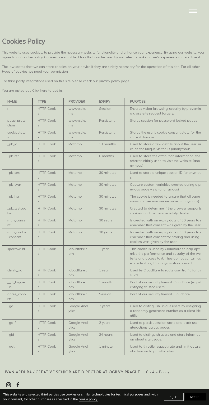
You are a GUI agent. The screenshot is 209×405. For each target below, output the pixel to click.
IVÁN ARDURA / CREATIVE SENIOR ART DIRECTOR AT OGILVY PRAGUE (72, 372)
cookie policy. (88, 399)
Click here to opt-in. (47, 90)
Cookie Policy (157, 372)
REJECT (174, 397)
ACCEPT (195, 397)
